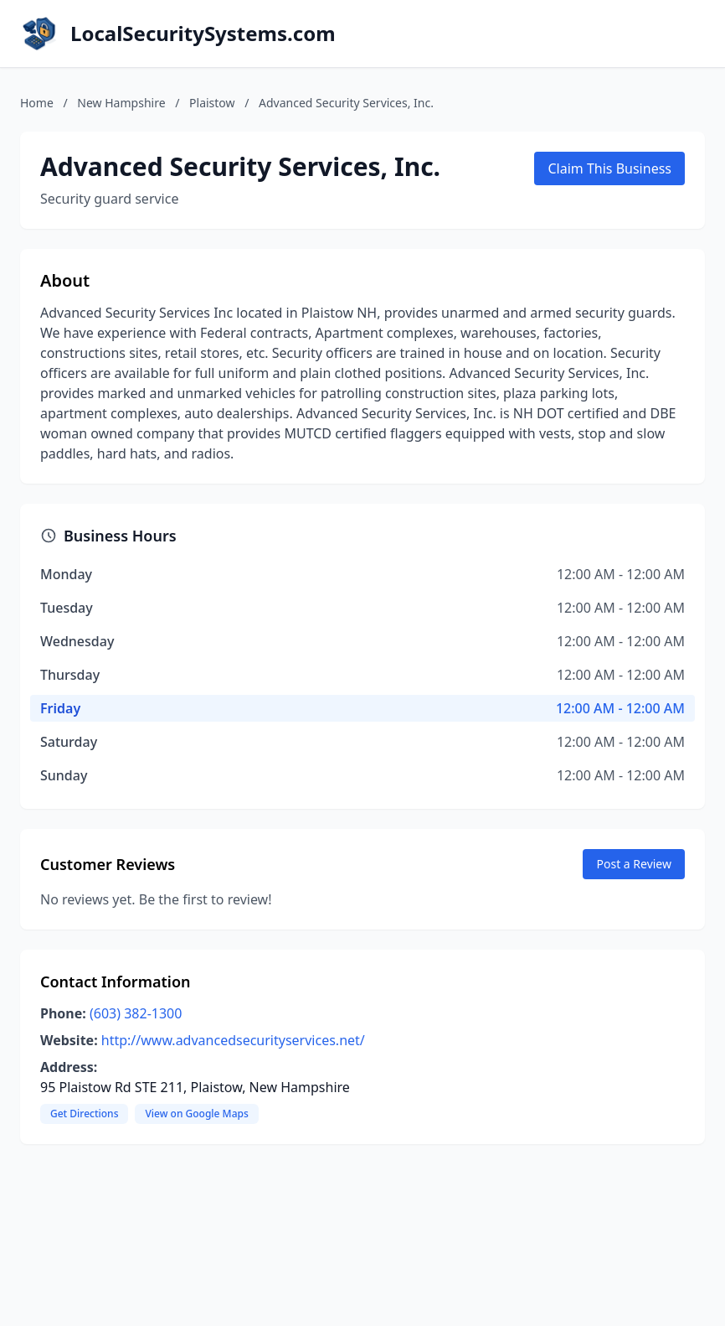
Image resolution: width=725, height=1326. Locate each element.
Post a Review (633, 864)
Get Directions (84, 1113)
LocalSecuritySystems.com (203, 33)
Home (37, 103)
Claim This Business (609, 168)
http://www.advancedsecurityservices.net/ (233, 1040)
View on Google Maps (196, 1113)
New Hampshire (121, 103)
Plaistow (212, 103)
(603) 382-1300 (136, 1013)
